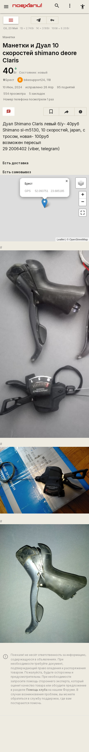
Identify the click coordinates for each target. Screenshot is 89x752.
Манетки (9, 37)
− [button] (82, 202)
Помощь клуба (36, 689)
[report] (81, 111)
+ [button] (82, 195)
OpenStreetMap (78, 239)
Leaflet (61, 239)
